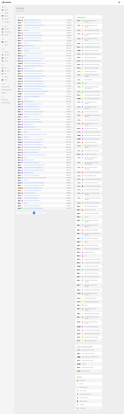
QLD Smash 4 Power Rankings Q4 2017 (32, 60)
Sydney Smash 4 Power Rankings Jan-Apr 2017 (34, 185)
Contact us (5, 71)
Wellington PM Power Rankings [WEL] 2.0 (33, 78)
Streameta (4, 92)
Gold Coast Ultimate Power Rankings (89, 179)
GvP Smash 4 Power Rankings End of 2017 (33, 73)
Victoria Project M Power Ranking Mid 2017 (33, 167)
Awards (5, 61)
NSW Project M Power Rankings (87, 266)
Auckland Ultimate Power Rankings (88, 91)
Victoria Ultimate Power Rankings (88, 30)
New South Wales (82, 387)
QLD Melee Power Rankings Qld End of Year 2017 (34, 76)
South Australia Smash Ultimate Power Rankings (88, 87)
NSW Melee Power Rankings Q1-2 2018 (32, 22)
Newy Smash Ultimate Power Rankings (87, 146)
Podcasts (5, 55)
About (4, 80)
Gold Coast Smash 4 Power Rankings (86, 309)
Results (5, 16)
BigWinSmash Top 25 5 (29, 68)
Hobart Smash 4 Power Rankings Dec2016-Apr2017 (35, 177)
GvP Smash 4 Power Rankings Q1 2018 (32, 40)
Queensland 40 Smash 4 (86, 209)
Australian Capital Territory (84, 394)
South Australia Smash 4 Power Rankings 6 (33, 208)
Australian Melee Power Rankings (88, 64)
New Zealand (81, 408)
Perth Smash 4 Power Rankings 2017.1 (32, 200)
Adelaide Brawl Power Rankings (87, 337)
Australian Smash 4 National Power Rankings (88, 234)
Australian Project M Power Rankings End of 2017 (35, 63)
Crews (4, 58)
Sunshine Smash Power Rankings (88, 189)
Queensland (81, 380)
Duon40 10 (26, 137)
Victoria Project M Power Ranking (88, 98)
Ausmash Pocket (5, 86)
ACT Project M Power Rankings (87, 326)
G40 (81, 255)
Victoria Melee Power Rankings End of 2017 (33, 53)
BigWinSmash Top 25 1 (29, 172)
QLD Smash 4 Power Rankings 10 (31, 106)
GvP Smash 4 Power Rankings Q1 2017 (32, 205)
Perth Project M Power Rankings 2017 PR (33, 114)
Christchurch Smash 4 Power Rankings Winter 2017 (35, 154)
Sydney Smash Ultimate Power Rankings (87, 75)
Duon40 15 (26, 30)
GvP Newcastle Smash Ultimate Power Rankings (87, 163)
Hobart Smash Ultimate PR (86, 175)
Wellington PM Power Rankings (87, 50)
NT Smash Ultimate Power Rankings (88, 186)
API (4, 74)
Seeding (5, 35)
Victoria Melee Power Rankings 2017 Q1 (33, 190)
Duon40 (82, 217)
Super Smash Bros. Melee (85, 367)
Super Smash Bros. (83, 371)
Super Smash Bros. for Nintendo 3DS (87, 357)
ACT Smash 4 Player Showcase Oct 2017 (33, 104)
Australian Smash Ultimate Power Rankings (88, 194)
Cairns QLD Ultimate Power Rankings (89, 172)
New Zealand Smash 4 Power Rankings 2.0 (33, 88)
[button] (119, 2)
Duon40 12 (26, 99)
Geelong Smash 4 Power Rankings (88, 313)
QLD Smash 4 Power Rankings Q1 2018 (32, 38)
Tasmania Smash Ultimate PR (87, 182)
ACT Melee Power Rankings (87, 154)
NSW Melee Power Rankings (87, 57)
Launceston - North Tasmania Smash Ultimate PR (87, 158)
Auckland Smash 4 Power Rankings (88, 290)
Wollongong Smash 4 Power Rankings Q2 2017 (34, 165)
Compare (5, 29)
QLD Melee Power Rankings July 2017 (32, 149)
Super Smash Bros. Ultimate (85, 350)
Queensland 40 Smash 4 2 (30, 193)
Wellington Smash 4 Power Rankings (89, 259)
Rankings (5, 19)
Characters (5, 22)
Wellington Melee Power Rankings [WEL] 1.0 (33, 144)
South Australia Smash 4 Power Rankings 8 (33, 71)
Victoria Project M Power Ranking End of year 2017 (35, 86)
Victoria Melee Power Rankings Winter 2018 (33, 25)
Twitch (5, 45)
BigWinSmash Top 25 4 (29, 101)
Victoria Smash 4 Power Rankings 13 (32, 27)
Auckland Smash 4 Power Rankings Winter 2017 (34, 170)
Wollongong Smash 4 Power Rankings (87, 285)
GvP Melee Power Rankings (86, 298)
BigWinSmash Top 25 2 (29, 160)
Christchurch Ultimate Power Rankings (87, 26)
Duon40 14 (26, 43)
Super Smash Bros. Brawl (85, 360)
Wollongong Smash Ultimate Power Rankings (88, 116)
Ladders (5, 13)
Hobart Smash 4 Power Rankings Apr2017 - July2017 (35, 147)
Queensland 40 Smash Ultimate (88, 150)
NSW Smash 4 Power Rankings (87, 273)
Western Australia (82, 397)
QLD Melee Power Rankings (87, 142)
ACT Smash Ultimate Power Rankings (87, 102)
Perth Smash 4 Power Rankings (87, 245)
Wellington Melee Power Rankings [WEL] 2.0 (33, 81)
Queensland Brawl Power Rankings (88, 330)
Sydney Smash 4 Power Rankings (88, 248)
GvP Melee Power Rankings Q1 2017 (32, 195)
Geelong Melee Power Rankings (87, 301)
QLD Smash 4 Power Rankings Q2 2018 (32, 20)
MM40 (82, 242)
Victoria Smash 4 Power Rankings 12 (32, 48)
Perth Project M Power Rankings (88, 139)
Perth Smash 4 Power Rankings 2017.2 (32, 109)
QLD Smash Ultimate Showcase (88, 111)
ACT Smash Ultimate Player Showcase (87, 107)
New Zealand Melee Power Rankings (89, 43)
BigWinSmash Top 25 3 (29, 124)
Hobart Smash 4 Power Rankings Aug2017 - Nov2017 (35, 134)
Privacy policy (5, 99)
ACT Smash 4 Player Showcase (87, 269)
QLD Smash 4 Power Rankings (87, 230)
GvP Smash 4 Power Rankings (87, 206)
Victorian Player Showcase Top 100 (88, 120)
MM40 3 (25, 203)
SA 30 (82, 83)
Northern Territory (82, 401)
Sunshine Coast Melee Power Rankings (87, 322)
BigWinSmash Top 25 (85, 252)
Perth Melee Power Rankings (87, 128)
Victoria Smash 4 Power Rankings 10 (32, 119)
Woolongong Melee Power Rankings (88, 95)
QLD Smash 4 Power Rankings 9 (31, 152)
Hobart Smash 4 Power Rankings (88, 276)
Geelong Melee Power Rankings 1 (31, 198)
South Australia (81, 390)
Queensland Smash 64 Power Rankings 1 (33, 187)
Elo (4, 7)
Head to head (6, 32)
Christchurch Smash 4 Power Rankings (87, 281)
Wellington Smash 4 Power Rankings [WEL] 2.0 (34, 83)
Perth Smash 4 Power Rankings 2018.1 (32, 32)
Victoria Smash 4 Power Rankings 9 (32, 175)
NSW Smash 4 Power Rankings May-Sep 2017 (34, 111)
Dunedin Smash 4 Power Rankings (88, 262)
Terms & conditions (6, 102)
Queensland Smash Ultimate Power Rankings (88, 34)
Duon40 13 (26, 50)
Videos (5, 42)
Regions (5, 77)
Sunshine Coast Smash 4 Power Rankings (88, 317)
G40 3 (25, 55)
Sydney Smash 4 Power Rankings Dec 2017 (33, 65)
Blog (4, 68)
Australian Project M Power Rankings (89, 135)
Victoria (80, 383)
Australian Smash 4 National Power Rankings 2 (34, 182)
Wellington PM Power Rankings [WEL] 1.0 (33, 142)
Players (5, 10)
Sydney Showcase (85, 79)
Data (17, 11)
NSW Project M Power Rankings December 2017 (34, 93)
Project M (81, 364)
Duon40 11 (26, 116)
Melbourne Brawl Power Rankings (88, 333)
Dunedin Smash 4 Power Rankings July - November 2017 (36, 91)
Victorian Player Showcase (86, 71)
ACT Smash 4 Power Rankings (87, 238)
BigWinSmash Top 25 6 (29, 45)
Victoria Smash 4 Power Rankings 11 (32, 96)
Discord (5, 52)
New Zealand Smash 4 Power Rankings (87, 226)
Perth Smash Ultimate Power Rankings (87, 124)
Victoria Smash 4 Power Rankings (88, 213)
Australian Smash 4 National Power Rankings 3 (34, 58)
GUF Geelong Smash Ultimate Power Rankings (88, 198)
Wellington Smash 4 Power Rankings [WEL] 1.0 (34, 139)
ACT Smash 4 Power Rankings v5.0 (31, 162)
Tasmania (80, 404)
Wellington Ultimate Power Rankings (89, 54)
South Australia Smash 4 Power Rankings (87, 221)
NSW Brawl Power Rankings (87, 340)
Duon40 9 (26, 180)
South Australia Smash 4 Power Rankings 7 (33, 121)
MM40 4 (25, 132)
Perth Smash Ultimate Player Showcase (87, 168)
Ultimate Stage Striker (6, 89)
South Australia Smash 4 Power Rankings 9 (33, 35)
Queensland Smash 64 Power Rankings (87, 294)
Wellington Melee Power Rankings (88, 47)
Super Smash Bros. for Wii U (85, 353)
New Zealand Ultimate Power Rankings (87, 39)
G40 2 (25, 157)
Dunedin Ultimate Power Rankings (88, 203)
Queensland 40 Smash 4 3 (30, 126)
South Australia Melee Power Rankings (87, 21)
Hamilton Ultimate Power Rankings (88, 132)
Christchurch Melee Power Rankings (89, 61)
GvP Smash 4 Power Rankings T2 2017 (32, 129)
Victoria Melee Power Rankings (87, 68)
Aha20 (82, 305)
